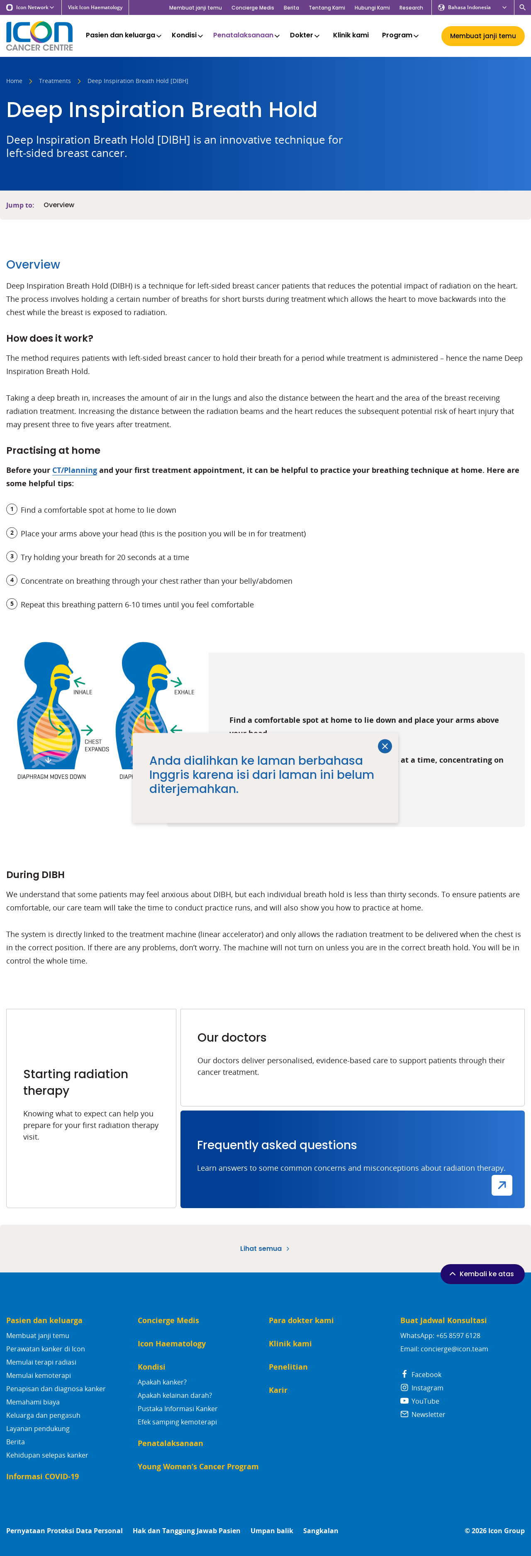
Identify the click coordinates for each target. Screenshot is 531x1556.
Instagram (421, 1387)
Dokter (305, 35)
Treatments (55, 81)
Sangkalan (321, 1531)
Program (401, 35)
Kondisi (188, 35)
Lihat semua (265, 1248)
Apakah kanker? (162, 1382)
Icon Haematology (172, 1343)
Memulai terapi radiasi (41, 1362)
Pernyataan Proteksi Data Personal (64, 1531)
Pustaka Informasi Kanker (178, 1408)
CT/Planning (74, 470)
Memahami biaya (33, 1402)
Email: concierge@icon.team (444, 1348)
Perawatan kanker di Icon (45, 1348)
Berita (291, 7)
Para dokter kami (301, 1320)
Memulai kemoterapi (38, 1375)
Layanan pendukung (38, 1428)
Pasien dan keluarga (124, 35)
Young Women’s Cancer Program (198, 1466)
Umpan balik (272, 1531)
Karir (278, 1390)
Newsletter (423, 1414)
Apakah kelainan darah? (175, 1395)
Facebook (420, 1374)
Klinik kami (351, 35)
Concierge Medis (252, 7)
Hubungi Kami (372, 7)
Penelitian (288, 1367)
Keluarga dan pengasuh (43, 1415)
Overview (59, 205)
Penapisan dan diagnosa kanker (56, 1388)
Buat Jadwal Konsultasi (443, 1320)
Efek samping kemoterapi (177, 1421)
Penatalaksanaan (247, 35)
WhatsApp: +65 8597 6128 (440, 1335)
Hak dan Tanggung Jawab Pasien (187, 1531)
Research (411, 7)
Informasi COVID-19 (42, 1476)
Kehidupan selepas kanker (47, 1455)
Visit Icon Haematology (95, 7)
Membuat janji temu (195, 7)
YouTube (419, 1401)
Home (14, 81)
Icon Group (506, 1531)
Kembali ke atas (481, 1274)
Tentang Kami (327, 7)
